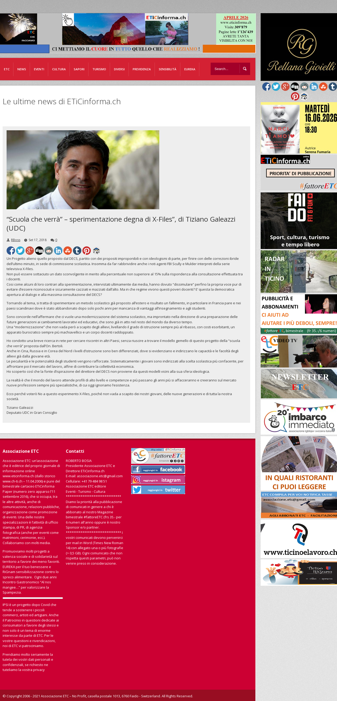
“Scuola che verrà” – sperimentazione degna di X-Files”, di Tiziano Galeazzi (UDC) (121, 223)
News (21, 69)
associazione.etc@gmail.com (100, 476)
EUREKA (189, 69)
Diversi (119, 69)
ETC (6, 69)
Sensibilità (167, 69)
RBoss (15, 240)
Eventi (39, 69)
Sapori (79, 69)
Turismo (99, 69)
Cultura (59, 69)
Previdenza (142, 69)
